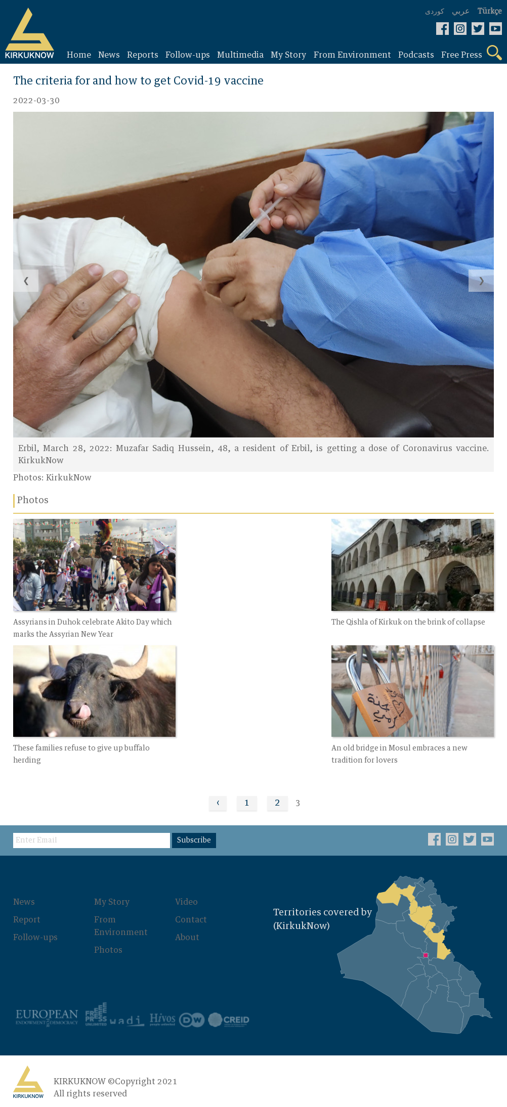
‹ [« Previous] (218, 798)
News (24, 897)
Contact (191, 914)
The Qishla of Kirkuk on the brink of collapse (253, 619)
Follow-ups (35, 931)
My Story (112, 897)
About (187, 931)
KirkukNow (69, 478)
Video (186, 897)
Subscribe (194, 835)
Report (26, 914)
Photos (108, 944)
